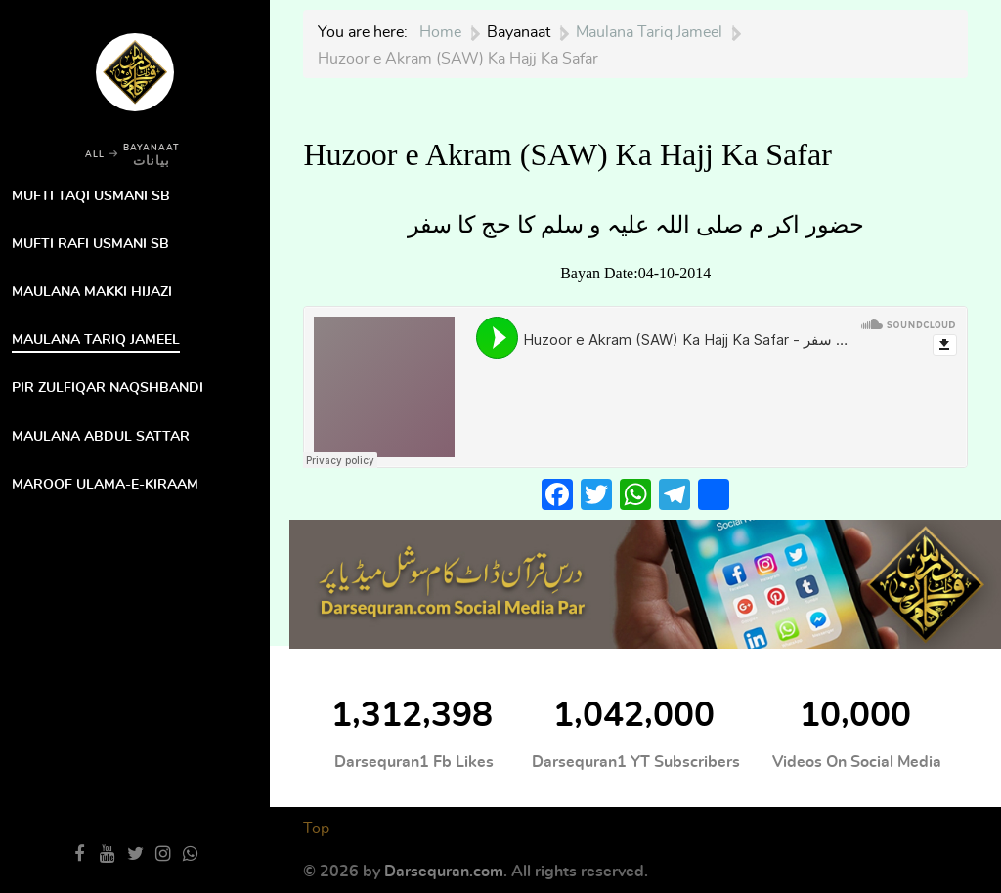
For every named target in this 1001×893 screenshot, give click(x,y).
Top (316, 828)
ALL (95, 154)
